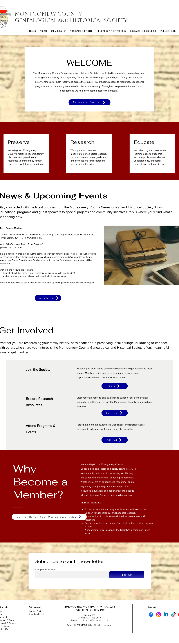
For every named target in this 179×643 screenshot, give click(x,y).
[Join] (114, 386)
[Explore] (114, 413)
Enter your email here (45, 569)
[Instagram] (158, 615)
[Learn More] (48, 298)
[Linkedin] (166, 615)
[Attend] (114, 440)
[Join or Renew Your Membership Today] (49, 517)
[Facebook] (151, 615)
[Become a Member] (89, 102)
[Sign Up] (126, 574)
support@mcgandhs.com (96, 620)
